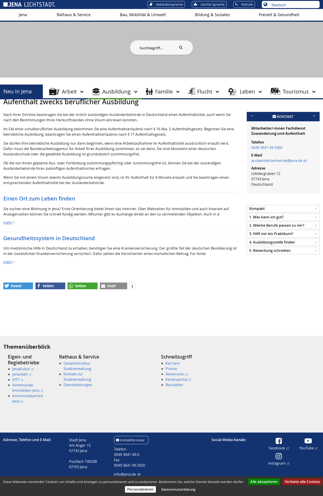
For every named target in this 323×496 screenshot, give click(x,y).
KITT (17, 379)
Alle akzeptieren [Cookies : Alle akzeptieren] (264, 481)
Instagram (278, 463)
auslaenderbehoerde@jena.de (279, 182)
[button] (283, 230)
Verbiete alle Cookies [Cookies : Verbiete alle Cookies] (302, 481)
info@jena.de (127, 474)
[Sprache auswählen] (293, 5)
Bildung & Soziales (212, 14)
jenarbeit (21, 374)
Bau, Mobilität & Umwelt (143, 14)
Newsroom (177, 374)
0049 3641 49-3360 (266, 169)
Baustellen (174, 384)
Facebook (278, 447)
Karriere (172, 363)
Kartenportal (178, 379)
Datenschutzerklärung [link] (178, 489)
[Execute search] (181, 47)
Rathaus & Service (74, 14)
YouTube (308, 447)
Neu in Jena (17, 91)
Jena (23, 14)
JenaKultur (23, 368)
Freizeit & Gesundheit (279, 14)
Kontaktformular (132, 440)
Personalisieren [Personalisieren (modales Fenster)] (140, 489)
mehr (8, 244)
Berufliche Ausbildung (77, 110)
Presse (171, 368)
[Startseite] (8, 110)
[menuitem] (23, 15)
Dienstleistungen (77, 384)
